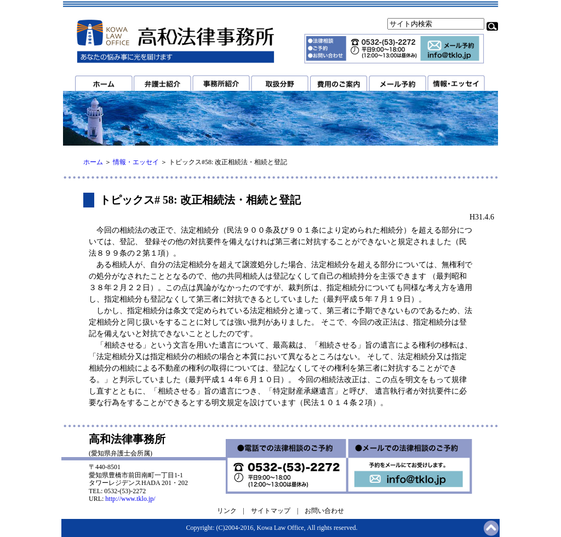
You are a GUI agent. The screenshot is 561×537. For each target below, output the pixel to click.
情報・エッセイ (136, 162)
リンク (227, 511)
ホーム (93, 162)
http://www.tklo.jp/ (130, 499)
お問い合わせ (324, 511)
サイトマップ (270, 511)
